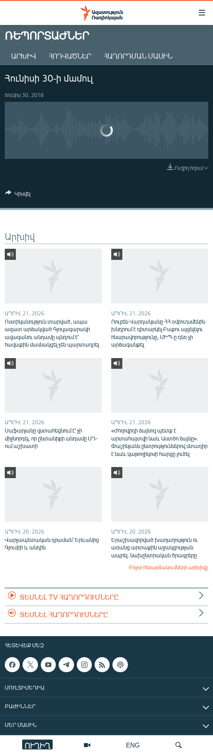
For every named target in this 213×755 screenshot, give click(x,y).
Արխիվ (23, 55)
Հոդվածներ (70, 55)
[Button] (17, 195)
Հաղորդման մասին (138, 55)
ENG (133, 745)
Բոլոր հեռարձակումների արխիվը (168, 567)
